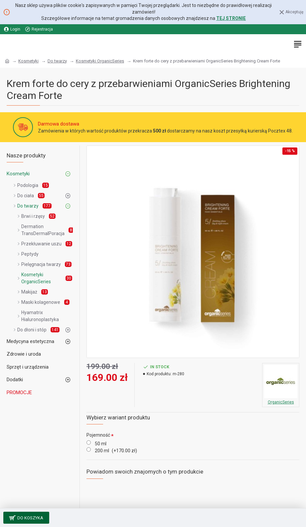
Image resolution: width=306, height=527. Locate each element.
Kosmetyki (28, 60)
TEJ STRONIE (231, 18)
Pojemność (98, 435)
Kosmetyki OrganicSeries (100, 60)
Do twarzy (57, 60)
